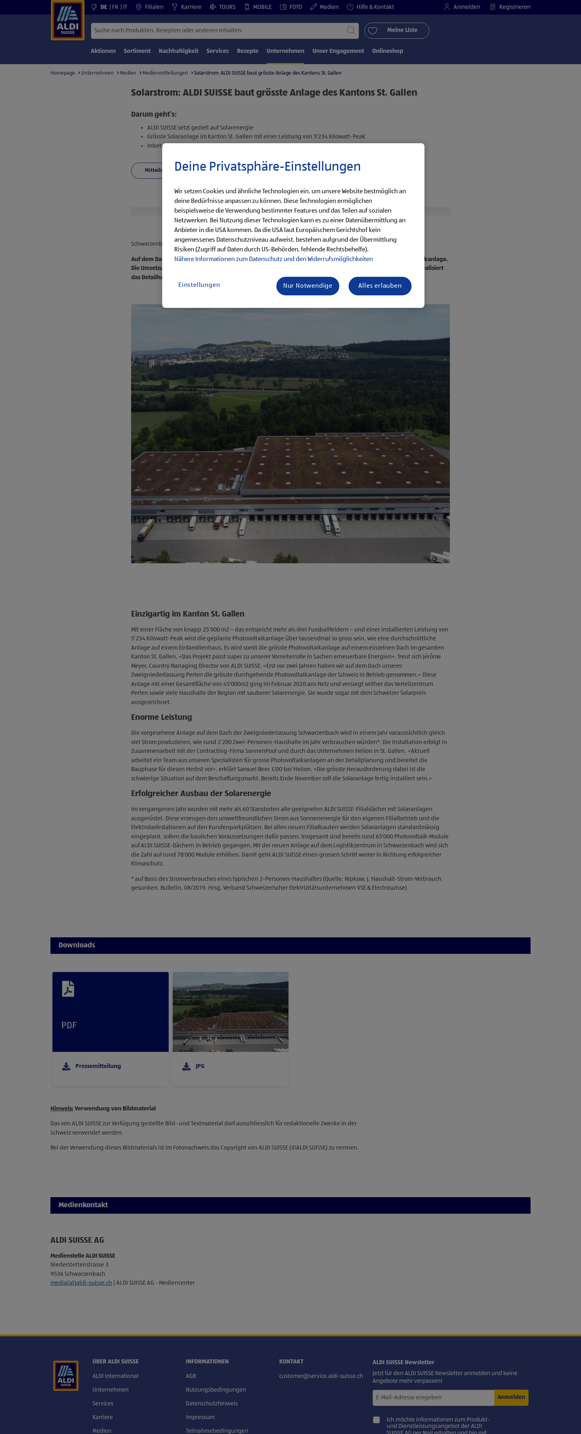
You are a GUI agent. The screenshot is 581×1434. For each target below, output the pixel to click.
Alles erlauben (379, 286)
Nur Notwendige (307, 286)
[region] (293, 225)
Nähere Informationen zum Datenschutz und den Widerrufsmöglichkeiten (273, 259)
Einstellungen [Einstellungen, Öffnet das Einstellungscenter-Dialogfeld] (199, 285)
